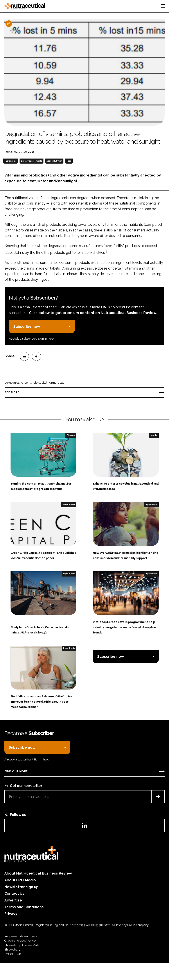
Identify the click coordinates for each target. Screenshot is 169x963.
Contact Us (14, 893)
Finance (71, 435)
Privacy (10, 914)
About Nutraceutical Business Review (38, 873)
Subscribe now (26, 327)
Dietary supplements (31, 161)
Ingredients (10, 161)
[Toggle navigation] (163, 6)
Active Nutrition (54, 161)
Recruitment (69, 504)
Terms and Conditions (24, 907)
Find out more (16, 771)
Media (154, 435)
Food (69, 161)
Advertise (13, 900)
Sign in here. (46, 338)
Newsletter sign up (21, 887)
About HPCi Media (20, 880)
